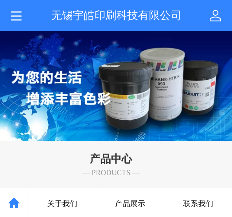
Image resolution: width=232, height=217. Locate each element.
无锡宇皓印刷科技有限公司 (116, 15)
